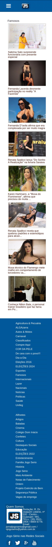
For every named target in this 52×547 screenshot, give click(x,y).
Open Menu (8, 6)
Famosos (13, 20)
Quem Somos (15, 506)
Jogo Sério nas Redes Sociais (25, 535)
